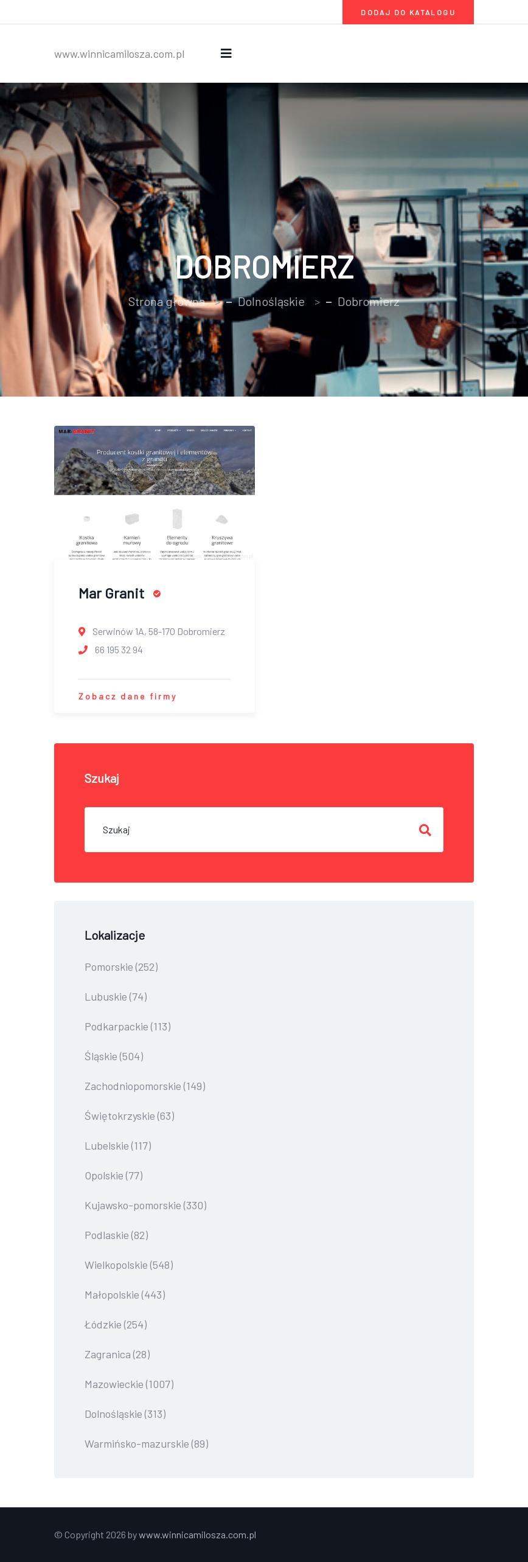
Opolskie (113, 1175)
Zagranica (117, 1354)
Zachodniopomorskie (145, 1085)
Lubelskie (118, 1145)
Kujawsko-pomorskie (145, 1205)
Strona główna (166, 301)
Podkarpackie (127, 1026)
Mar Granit (119, 593)
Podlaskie (116, 1234)
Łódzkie (116, 1324)
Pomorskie (121, 966)
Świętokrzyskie (129, 1115)
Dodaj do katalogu (408, 12)
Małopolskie (125, 1294)
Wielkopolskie (129, 1264)
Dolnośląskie (271, 301)
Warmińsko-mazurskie (146, 1443)
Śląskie (114, 1056)
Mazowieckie (129, 1383)
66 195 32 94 (110, 649)
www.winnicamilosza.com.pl (119, 53)
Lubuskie (116, 996)
